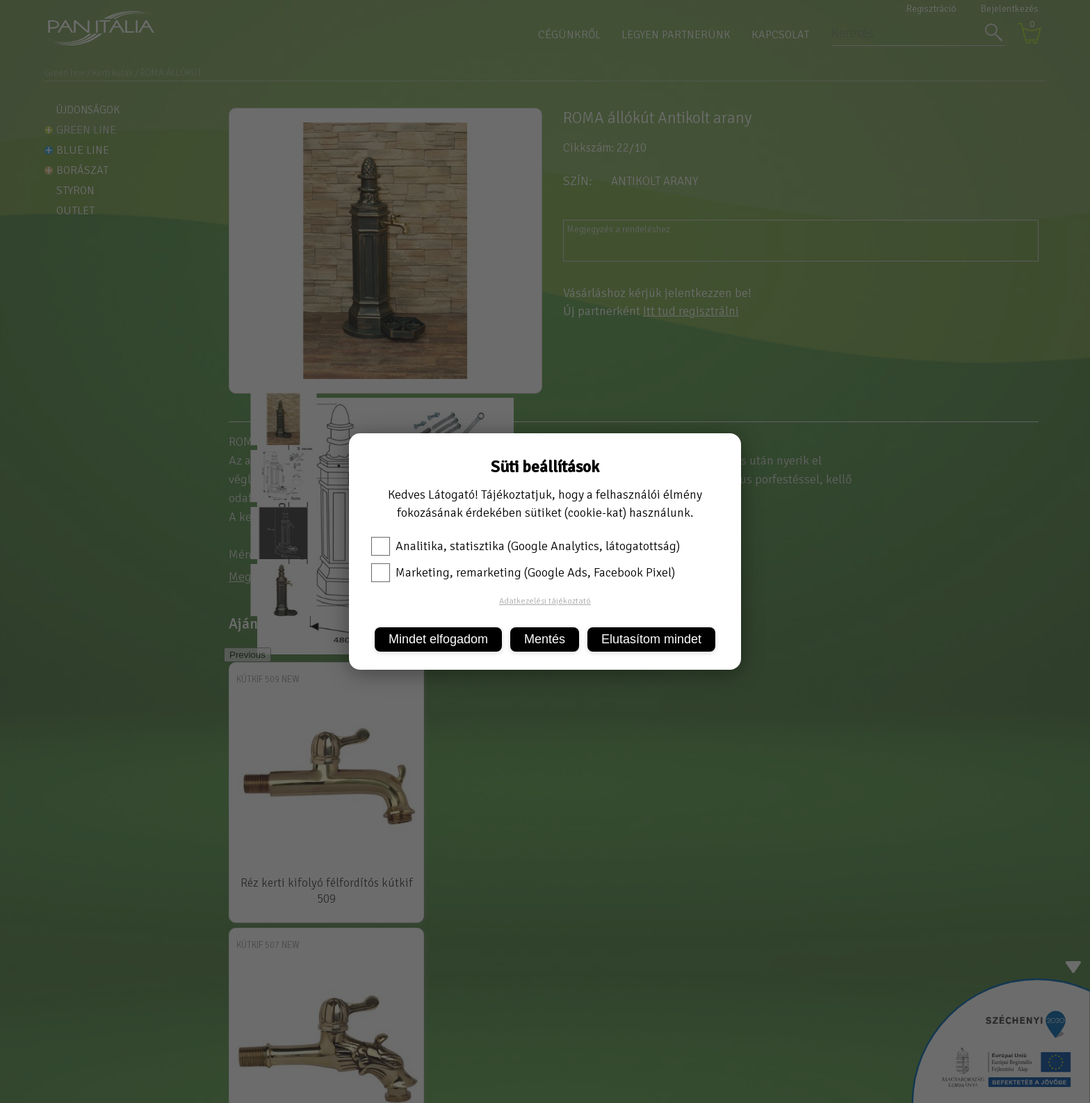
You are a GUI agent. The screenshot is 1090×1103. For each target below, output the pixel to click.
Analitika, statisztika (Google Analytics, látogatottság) (525, 546)
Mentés (544, 639)
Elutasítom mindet (651, 639)
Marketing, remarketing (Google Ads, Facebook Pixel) (523, 572)
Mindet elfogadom (438, 639)
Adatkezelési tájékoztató (545, 601)
